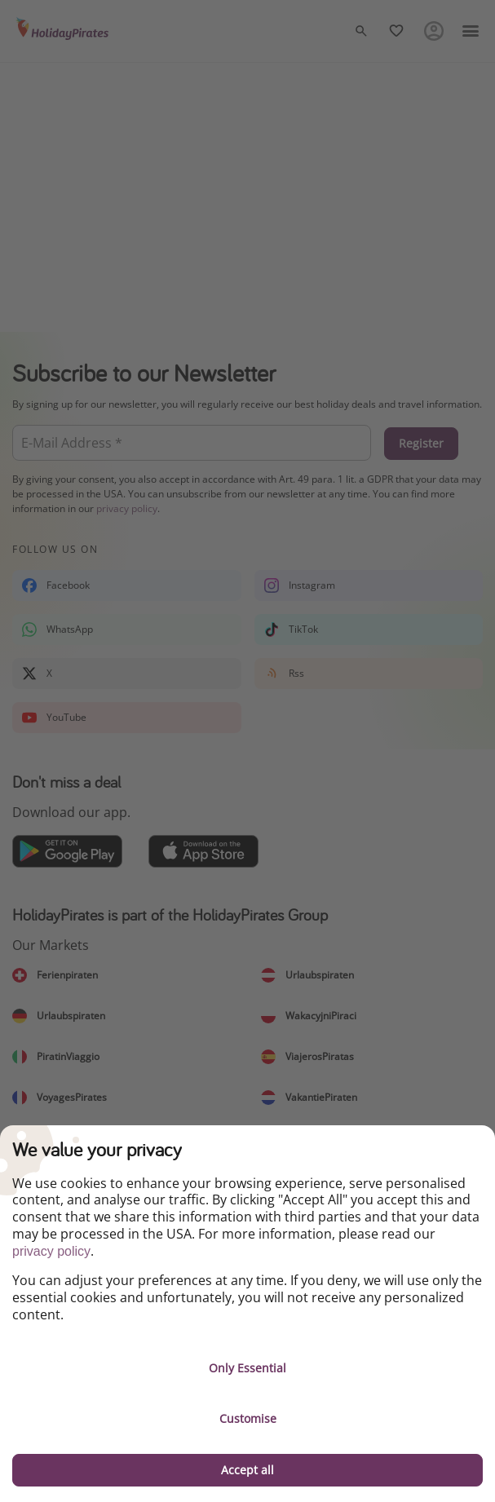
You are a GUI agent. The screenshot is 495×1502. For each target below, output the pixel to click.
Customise (247, 1418)
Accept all (247, 1470)
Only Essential (247, 1368)
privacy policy (51, 1251)
